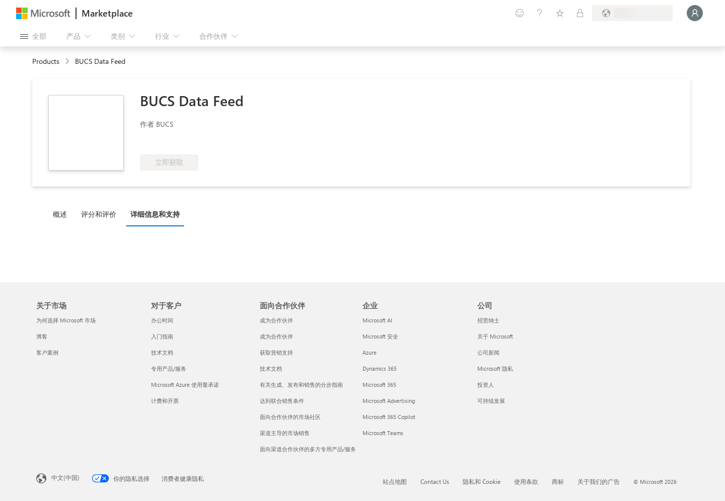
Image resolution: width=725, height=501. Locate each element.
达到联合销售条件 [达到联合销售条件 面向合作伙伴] (282, 400)
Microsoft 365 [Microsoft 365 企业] (379, 384)
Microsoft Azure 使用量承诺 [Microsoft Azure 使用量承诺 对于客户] (185, 384)
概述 (60, 214)
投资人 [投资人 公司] (485, 384)
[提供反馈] (520, 13)
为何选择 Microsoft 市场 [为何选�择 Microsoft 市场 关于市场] (66, 320)
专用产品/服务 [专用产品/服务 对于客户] (168, 368)
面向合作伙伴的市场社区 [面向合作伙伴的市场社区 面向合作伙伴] (290, 417)
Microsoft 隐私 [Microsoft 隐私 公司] (495, 368)
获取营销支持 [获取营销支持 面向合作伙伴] (276, 352)
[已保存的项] (560, 13)
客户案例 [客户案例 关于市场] (47, 352)
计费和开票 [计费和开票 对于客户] (165, 400)
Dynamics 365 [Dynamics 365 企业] (379, 368)
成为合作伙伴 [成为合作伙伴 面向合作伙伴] (276, 320)
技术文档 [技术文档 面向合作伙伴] (271, 368)
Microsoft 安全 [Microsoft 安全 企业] (380, 336)
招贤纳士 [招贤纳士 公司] (488, 320)
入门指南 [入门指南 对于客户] (162, 336)
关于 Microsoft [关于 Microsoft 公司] (495, 336)
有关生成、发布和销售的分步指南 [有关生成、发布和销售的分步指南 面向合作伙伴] (301, 384)
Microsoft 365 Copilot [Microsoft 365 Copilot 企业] (388, 417)
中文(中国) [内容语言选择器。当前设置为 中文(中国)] (65, 477)
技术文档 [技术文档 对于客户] (162, 352)
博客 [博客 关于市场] (41, 336)
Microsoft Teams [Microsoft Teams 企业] (382, 433)
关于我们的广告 (598, 481)
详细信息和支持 (155, 214)
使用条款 (526, 481)
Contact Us (434, 481)
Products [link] (45, 61)
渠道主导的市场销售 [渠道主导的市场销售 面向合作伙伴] (285, 433)
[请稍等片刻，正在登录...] (695, 13)
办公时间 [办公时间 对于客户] (162, 320)
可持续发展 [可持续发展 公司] (491, 400)
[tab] (62, 214)
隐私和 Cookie (481, 481)
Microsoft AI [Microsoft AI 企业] (377, 320)
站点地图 (395, 481)
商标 (558, 481)
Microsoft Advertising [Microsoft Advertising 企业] (388, 400)
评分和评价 (98, 214)
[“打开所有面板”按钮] (33, 36)
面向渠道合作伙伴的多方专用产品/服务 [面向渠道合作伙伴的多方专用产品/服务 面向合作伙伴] (308, 449)
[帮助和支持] (540, 13)
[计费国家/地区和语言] (632, 13)
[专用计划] (580, 13)
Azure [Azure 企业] (369, 352)
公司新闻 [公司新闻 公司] (488, 352)
